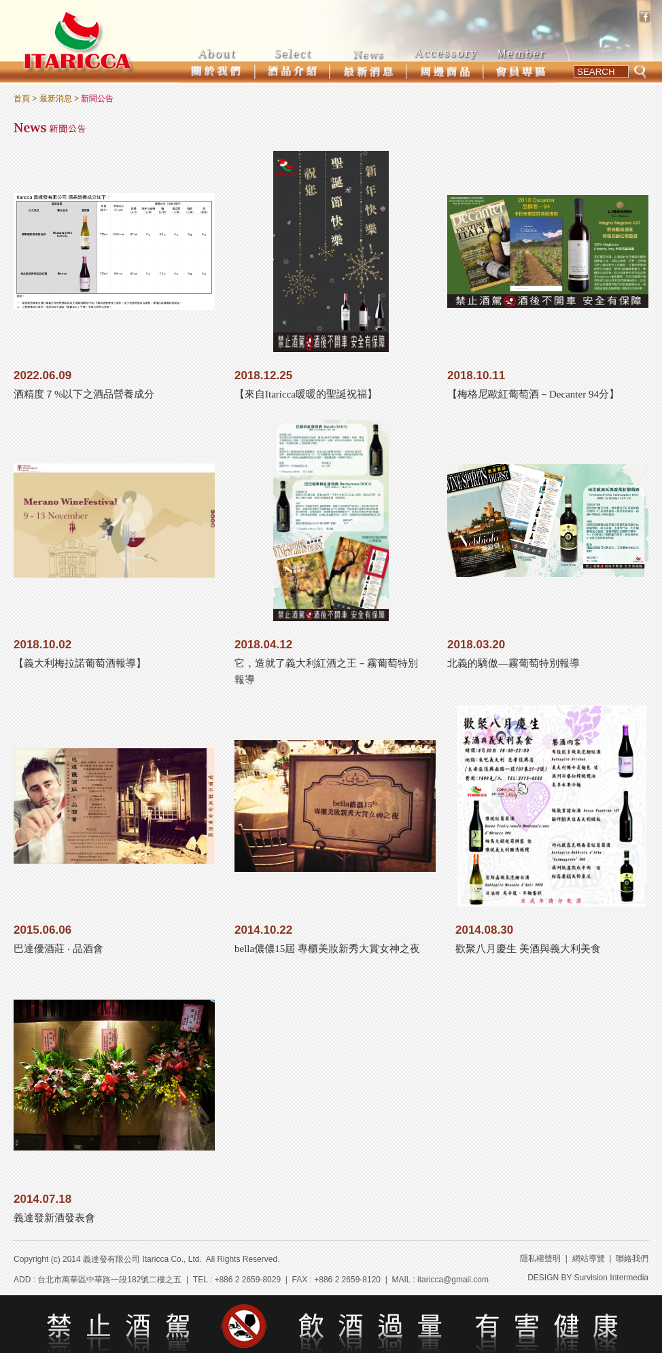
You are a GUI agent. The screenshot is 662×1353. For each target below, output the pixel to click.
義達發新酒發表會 (54, 1217)
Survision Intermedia (611, 1277)
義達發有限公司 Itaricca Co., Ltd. (142, 1259)
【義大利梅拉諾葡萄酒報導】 (80, 663)
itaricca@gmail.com (453, 1279)
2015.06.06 (42, 930)
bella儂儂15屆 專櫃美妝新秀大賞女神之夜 (327, 948)
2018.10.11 (476, 375)
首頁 (22, 98)
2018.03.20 (476, 644)
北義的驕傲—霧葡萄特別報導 (513, 663)
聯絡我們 (632, 1258)
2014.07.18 (42, 1199)
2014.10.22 (263, 930)
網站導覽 (588, 1258)
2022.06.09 (42, 375)
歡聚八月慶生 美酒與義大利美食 (528, 948)
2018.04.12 (263, 644)
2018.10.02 (42, 644)
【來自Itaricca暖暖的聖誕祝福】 (305, 394)
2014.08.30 (484, 930)
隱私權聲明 (540, 1258)
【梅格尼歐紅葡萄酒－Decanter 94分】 (533, 394)
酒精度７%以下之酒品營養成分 (84, 394)
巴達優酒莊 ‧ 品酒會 (58, 948)
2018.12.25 (263, 375)
